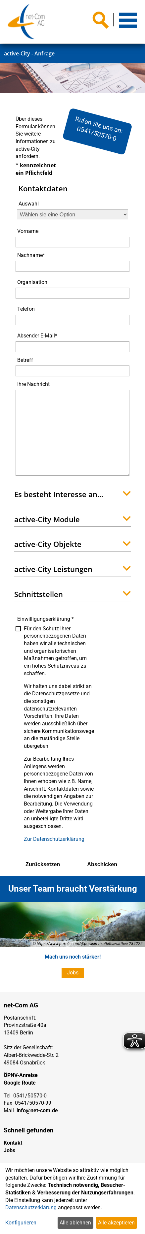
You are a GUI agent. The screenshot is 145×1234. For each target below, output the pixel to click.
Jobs (72, 972)
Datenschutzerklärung (31, 1207)
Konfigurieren (20, 1222)
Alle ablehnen (75, 1222)
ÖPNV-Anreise (21, 1075)
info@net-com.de (37, 1110)
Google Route (20, 1083)
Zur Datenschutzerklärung (54, 839)
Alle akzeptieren (116, 1222)
